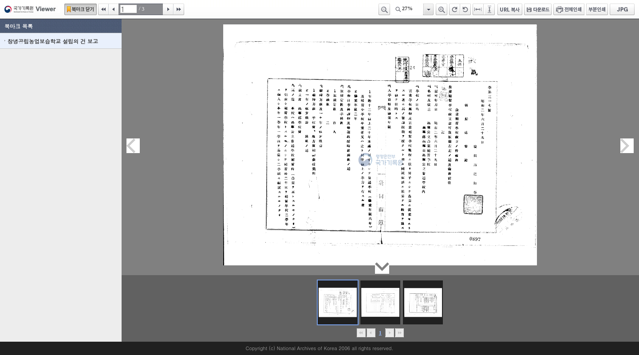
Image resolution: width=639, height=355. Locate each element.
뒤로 (389, 332)
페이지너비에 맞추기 (478, 9)
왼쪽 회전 (465, 9)
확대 (441, 9)
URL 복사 (509, 9)
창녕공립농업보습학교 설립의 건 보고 (53, 41)
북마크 (80, 9)
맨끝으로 (399, 332)
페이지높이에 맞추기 (490, 9)
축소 (384, 9)
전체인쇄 (568, 9)
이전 (113, 9)
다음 (168, 9)
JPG (622, 9)
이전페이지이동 (133, 145)
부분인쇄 (597, 9)
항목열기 (428, 9)
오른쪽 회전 (454, 9)
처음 (103, 9)
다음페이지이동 (627, 145)
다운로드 (538, 9)
